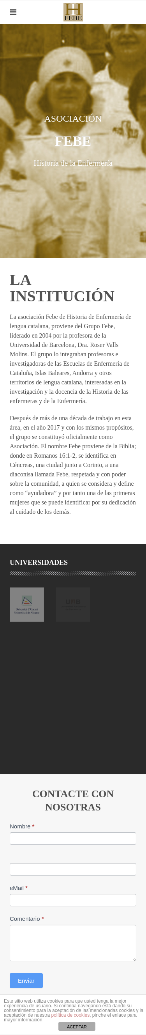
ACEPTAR (77, 1026)
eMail (19, 888)
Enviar (26, 980)
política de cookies (70, 1015)
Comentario (27, 918)
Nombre (22, 826)
